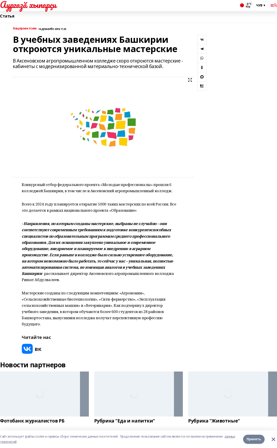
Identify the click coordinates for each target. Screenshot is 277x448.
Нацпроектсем (25, 28)
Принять (254, 439)
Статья (7, 16)
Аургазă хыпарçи (28, 4)
